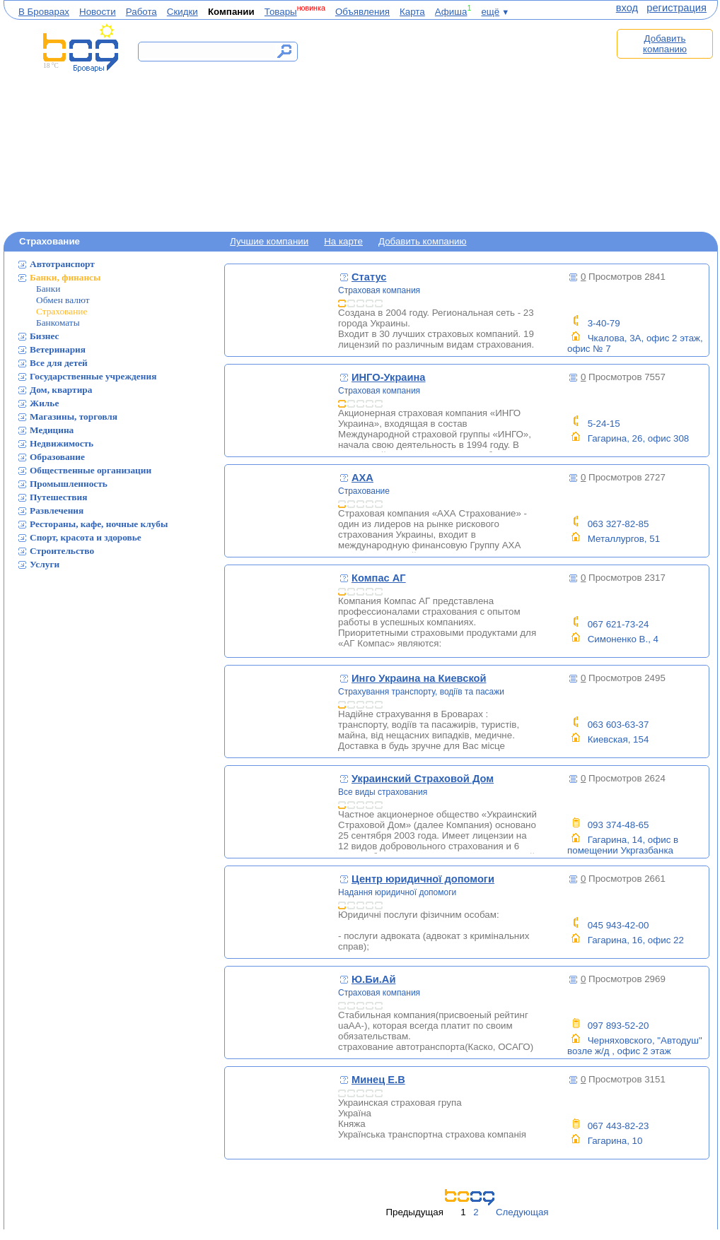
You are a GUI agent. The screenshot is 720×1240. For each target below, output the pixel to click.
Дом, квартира (61, 389)
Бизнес (44, 336)
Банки (48, 288)
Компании (231, 11)
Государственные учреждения (93, 376)
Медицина (52, 430)
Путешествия (58, 497)
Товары (281, 11)
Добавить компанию (665, 43)
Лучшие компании (269, 241)
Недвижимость (61, 443)
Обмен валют (63, 300)
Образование (57, 456)
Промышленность (69, 483)
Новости (97, 11)
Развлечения (56, 510)
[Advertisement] (462, 125)
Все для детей (59, 363)
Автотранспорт (62, 264)
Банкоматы (58, 322)
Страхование (61, 311)
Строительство (62, 550)
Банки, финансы (65, 277)
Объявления (362, 11)
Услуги (44, 564)
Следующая (522, 1212)
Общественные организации (90, 470)
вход (627, 7)
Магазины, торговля (73, 416)
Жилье (44, 403)
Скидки (182, 11)
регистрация (676, 7)
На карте (343, 241)
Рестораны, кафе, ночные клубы (99, 524)
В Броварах (43, 11)
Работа (141, 11)
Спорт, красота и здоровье (85, 537)
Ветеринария (58, 349)
